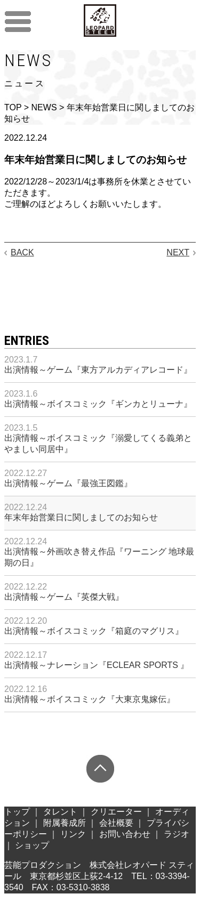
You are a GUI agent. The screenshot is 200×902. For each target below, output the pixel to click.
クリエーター (116, 811)
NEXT (177, 252)
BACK (22, 252)
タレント (60, 811)
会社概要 (116, 822)
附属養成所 (64, 822)
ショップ (32, 845)
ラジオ (176, 834)
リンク (73, 834)
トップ (17, 811)
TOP (12, 107)
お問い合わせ (124, 834)
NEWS (44, 107)
